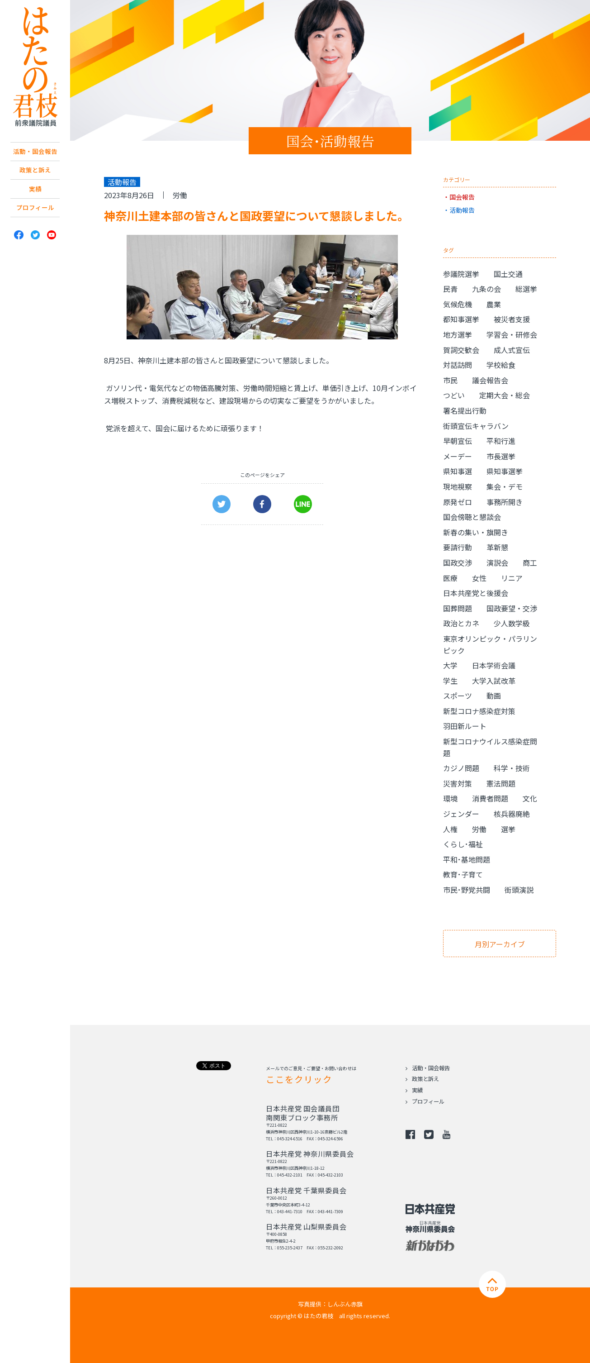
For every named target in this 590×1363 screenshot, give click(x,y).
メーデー (457, 456)
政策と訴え (35, 184)
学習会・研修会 (511, 334)
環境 (450, 798)
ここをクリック (299, 1079)
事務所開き (504, 501)
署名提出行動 (464, 410)
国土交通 (508, 273)
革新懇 (497, 547)
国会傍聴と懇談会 (472, 516)
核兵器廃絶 (512, 813)
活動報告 (462, 209)
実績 (35, 204)
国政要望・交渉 (511, 608)
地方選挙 (457, 334)
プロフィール (35, 224)
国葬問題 (457, 608)
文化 (530, 798)
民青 (450, 288)
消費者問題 (490, 798)
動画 (493, 695)
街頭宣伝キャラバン (476, 425)
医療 (450, 577)
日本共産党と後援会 (475, 592)
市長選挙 (500, 456)
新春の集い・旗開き (475, 532)
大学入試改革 (493, 680)
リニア (512, 577)
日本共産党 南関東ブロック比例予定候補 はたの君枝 (35, 66)
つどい (454, 395)
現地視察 (457, 486)
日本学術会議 (493, 665)
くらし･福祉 (463, 844)
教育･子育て (463, 874)
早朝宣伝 (457, 440)
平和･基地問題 (466, 859)
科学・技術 (512, 768)
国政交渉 (457, 562)
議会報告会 (490, 380)
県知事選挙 (504, 471)
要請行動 (457, 547)
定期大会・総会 (504, 395)
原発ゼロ (457, 501)
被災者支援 (512, 319)
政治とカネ (461, 623)
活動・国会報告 (35, 158)
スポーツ (457, 695)
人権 (450, 829)
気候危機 (457, 304)
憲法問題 (500, 783)
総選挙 (526, 288)
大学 (450, 665)
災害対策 (457, 783)
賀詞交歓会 (461, 349)
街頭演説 (519, 889)
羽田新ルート (464, 725)
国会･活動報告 (330, 141)
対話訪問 (457, 364)
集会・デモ (504, 486)
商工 (530, 562)
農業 (493, 304)
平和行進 (500, 440)
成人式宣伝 (512, 349)
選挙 (508, 829)
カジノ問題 (461, 768)
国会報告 (462, 196)
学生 (450, 680)
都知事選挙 (461, 319)
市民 (450, 380)
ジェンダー (461, 813)
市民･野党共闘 (466, 889)
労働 (180, 195)
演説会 (497, 562)
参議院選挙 (461, 273)
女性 (479, 577)
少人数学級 (512, 623)
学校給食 (500, 364)
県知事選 (457, 471)
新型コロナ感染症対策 (479, 710)
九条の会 (486, 288)
